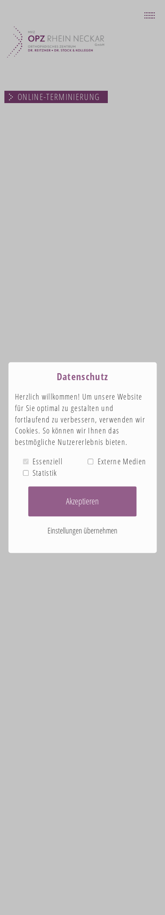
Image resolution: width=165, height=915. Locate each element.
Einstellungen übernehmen (82, 531)
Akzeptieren (82, 501)
